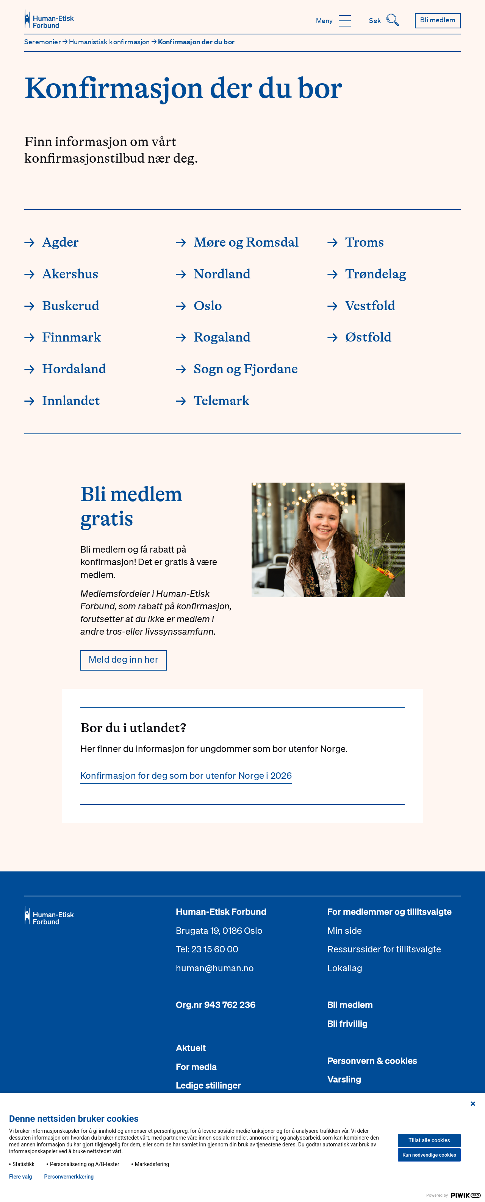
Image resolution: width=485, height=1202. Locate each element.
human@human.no (215, 968)
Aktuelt (191, 1047)
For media (196, 1066)
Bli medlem (350, 1004)
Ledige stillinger (208, 1085)
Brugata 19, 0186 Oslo (219, 930)
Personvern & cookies (372, 1060)
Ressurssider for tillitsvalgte (384, 949)
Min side (344, 930)
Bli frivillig (347, 1023)
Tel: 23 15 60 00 (207, 949)
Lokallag (344, 968)
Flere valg (20, 1177)
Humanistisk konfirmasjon (110, 41)
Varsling (344, 1079)
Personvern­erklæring (69, 1177)
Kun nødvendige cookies (429, 1155)
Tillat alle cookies (429, 1140)
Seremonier (43, 41)
